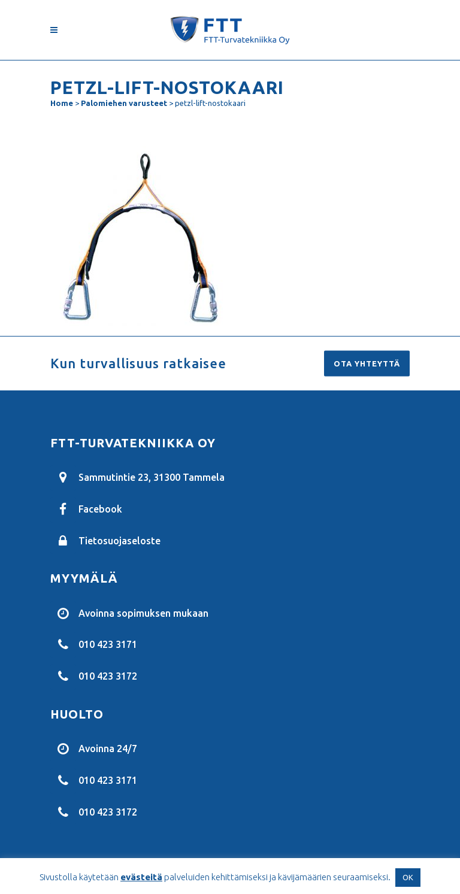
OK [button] (407, 877)
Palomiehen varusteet (124, 103)
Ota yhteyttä (367, 363)
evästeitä (141, 877)
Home (61, 103)
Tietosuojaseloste (119, 540)
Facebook (100, 509)
